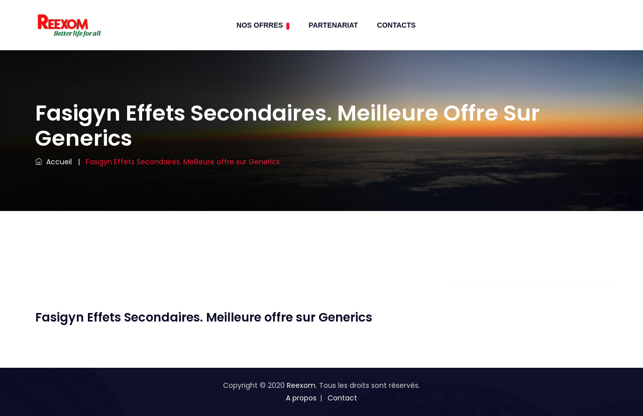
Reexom (301, 385)
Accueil (53, 162)
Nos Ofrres (263, 25)
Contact (342, 398)
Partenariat (333, 25)
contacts (396, 25)
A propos (301, 398)
